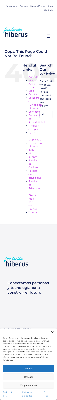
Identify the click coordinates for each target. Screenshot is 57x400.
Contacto (34, 111)
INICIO (32, 149)
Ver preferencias (28, 385)
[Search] (43, 114)
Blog (31, 90)
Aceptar (29, 368)
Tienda (32, 212)
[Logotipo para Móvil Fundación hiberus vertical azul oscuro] (15, 28)
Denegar (28, 377)
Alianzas (33, 80)
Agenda (33, 77)
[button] (52, 332)
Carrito (32, 94)
